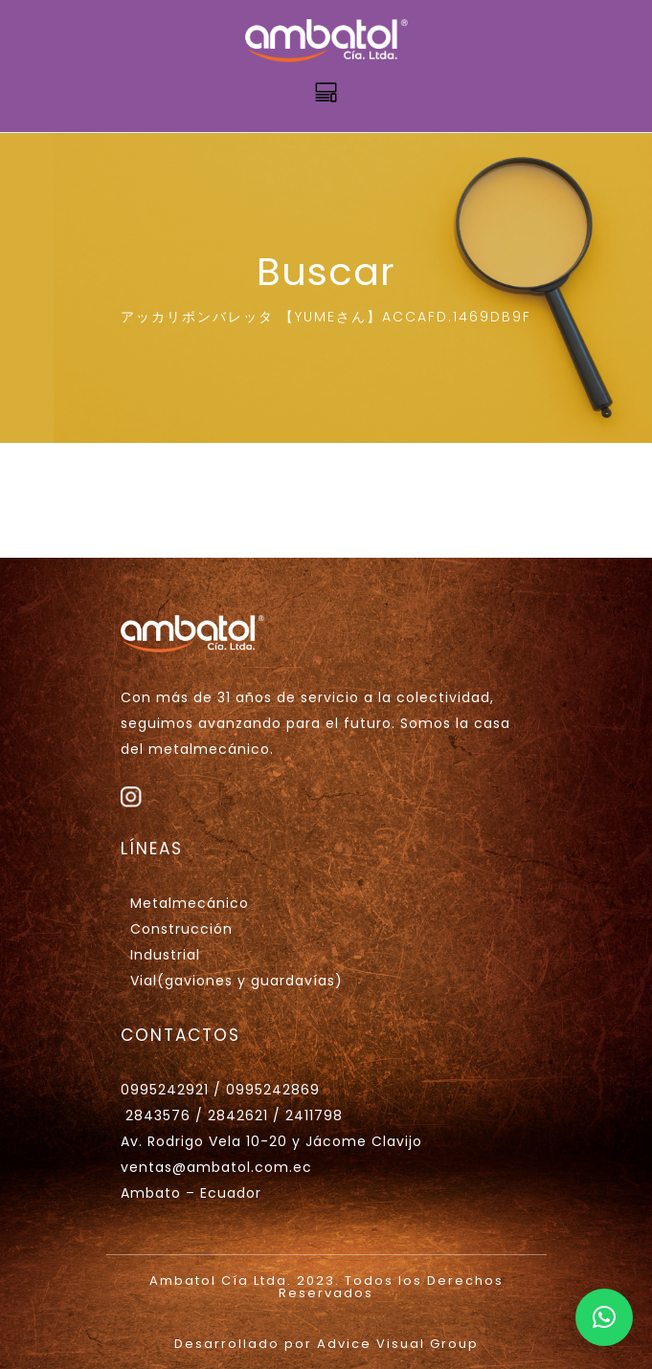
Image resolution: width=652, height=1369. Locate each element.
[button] (604, 1317)
